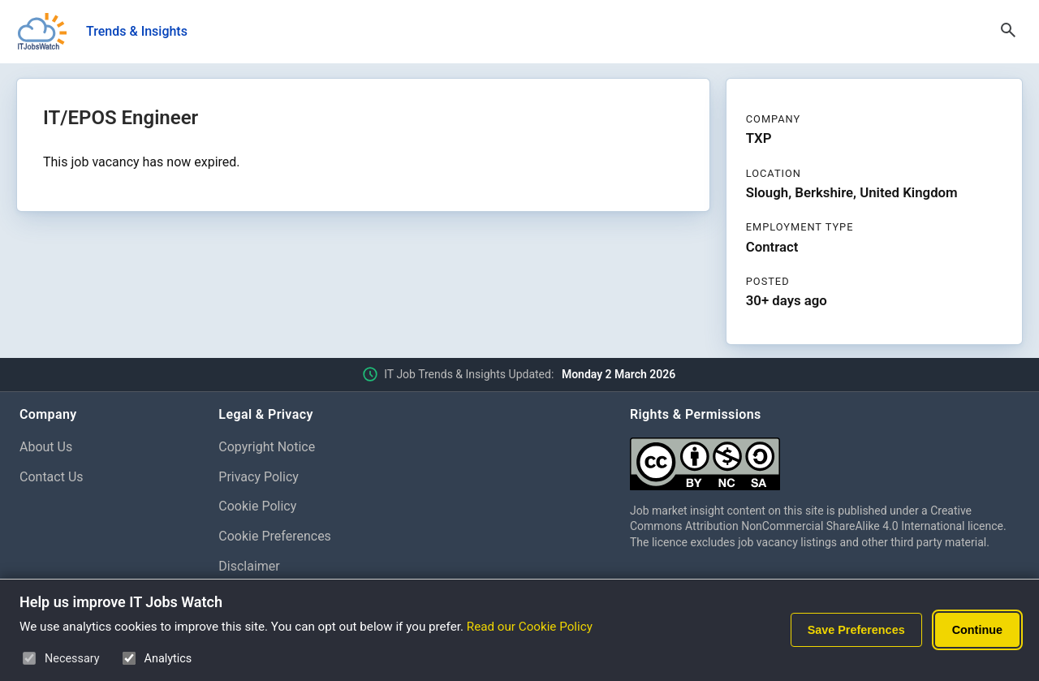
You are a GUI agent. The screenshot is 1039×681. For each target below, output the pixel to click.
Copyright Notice (266, 447)
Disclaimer (248, 566)
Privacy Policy (258, 477)
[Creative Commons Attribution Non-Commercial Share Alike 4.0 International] (825, 457)
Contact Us (51, 477)
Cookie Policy (257, 506)
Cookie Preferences (274, 536)
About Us (45, 447)
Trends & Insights (137, 31)
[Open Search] (1008, 32)
